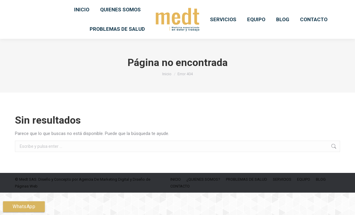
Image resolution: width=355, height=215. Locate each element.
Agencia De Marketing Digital (104, 195)
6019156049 (83, 8)
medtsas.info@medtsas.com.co (135, 8)
